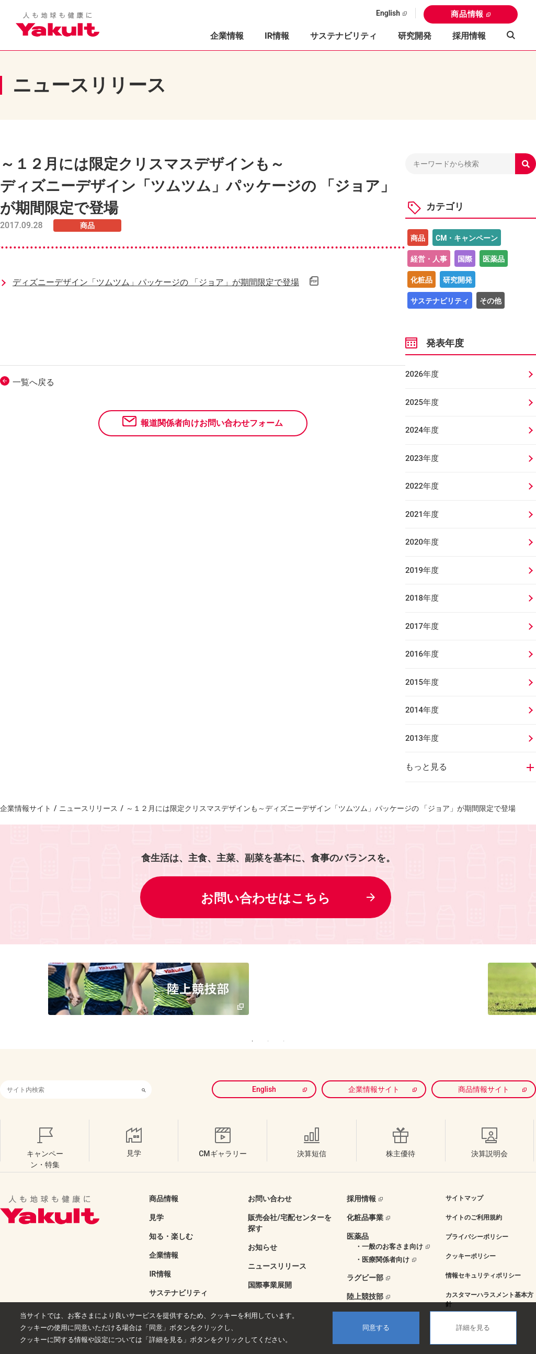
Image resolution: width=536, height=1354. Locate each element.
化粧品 (421, 280)
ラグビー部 (365, 1256)
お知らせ (262, 1226)
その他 (490, 301)
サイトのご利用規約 (474, 1196)
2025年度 (422, 402)
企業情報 (163, 1233)
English (388, 13)
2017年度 (422, 626)
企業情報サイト (25, 808)
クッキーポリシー (471, 1234)
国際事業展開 (270, 1263)
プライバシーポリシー (477, 1215)
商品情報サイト (483, 1068)
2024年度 (422, 430)
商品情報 (467, 14)
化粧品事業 (365, 1196)
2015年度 (422, 682)
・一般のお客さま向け (389, 1225)
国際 (465, 259)
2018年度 (422, 598)
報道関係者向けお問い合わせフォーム (212, 423)
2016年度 (422, 654)
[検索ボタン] (144, 1068)
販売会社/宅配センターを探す (289, 1201)
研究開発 (414, 36)
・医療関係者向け (382, 1238)
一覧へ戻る (33, 382)
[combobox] (68, 1068)
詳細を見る (473, 1328)
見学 (156, 1196)
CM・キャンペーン (467, 238)
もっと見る (426, 767)
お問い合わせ (270, 1177)
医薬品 (494, 259)
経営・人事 (428, 259)
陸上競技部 (365, 1275)
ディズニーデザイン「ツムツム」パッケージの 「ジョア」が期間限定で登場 (156, 282)
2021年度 (422, 514)
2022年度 (422, 486)
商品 (417, 238)
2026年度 (422, 374)
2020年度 (422, 542)
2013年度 (422, 738)
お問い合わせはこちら (265, 898)
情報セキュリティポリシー (483, 1254)
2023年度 (422, 458)
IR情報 (159, 1252)
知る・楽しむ (171, 1215)
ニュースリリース (88, 808)
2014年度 (422, 710)
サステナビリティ (343, 36)
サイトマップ (464, 1176)
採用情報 (469, 36)
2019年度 (422, 570)
